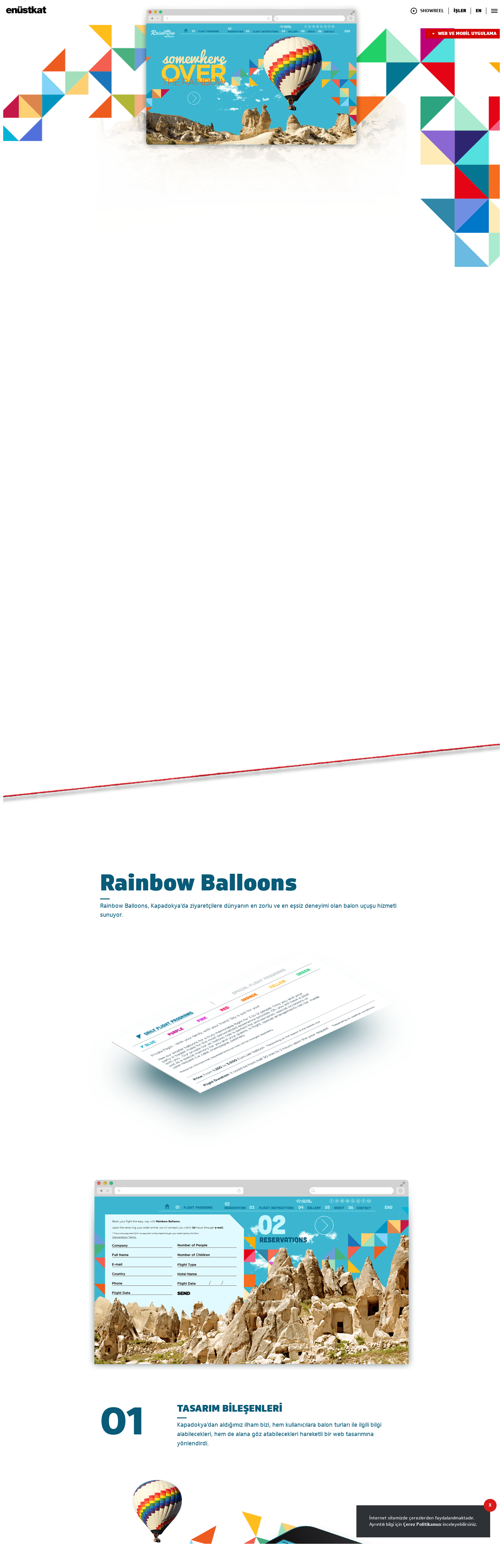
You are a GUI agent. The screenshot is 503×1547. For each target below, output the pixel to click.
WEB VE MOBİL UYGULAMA (463, 33)
